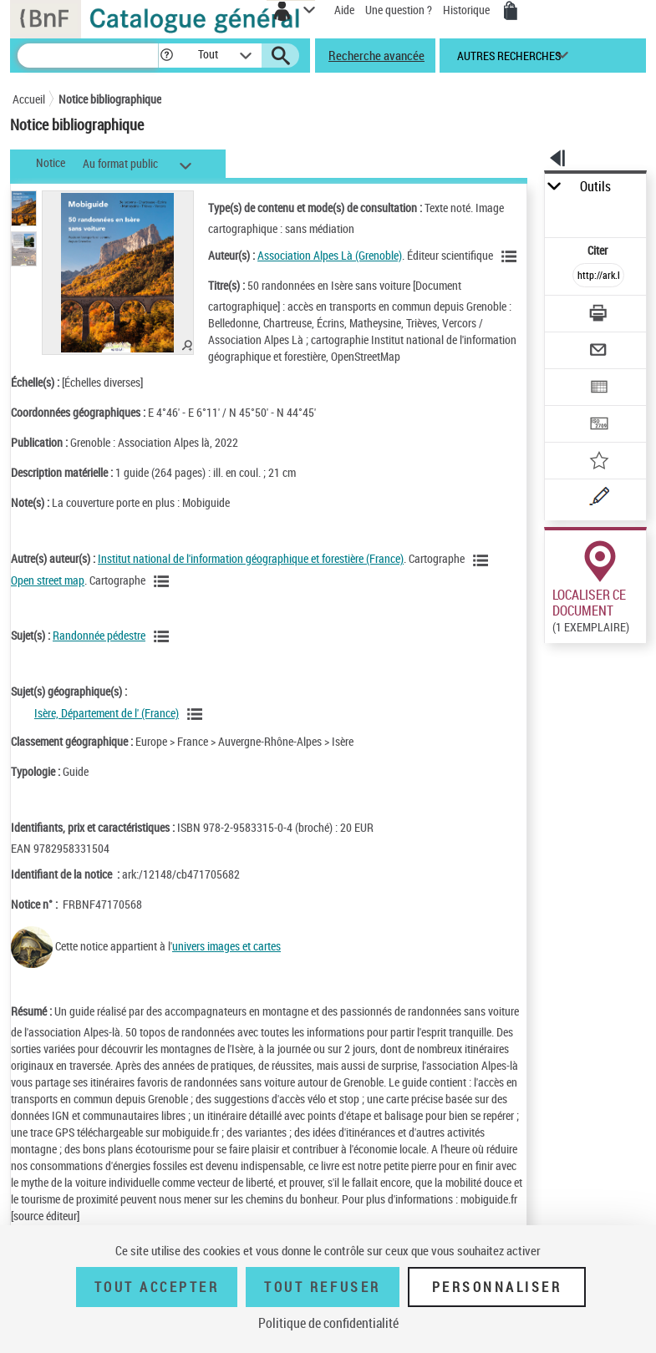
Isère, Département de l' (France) (106, 713)
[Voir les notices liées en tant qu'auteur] (511, 256)
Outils (595, 186)
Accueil (29, 99)
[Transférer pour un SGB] (598, 425)
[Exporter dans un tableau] (598, 389)
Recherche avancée (376, 55)
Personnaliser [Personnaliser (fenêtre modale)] (497, 1287)
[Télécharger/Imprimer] (598, 315)
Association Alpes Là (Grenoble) (329, 255)
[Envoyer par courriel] (598, 352)
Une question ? (398, 10)
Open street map (47, 580)
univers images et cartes (226, 946)
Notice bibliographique (109, 99)
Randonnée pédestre (99, 635)
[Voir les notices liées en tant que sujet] (164, 636)
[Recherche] (88, 55)
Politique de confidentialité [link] (328, 1323)
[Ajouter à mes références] (598, 462)
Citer (598, 250)
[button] (167, 55)
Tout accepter (157, 1287)
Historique (467, 10)
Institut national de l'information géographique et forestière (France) (251, 558)
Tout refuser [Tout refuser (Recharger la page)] (322, 1287)
